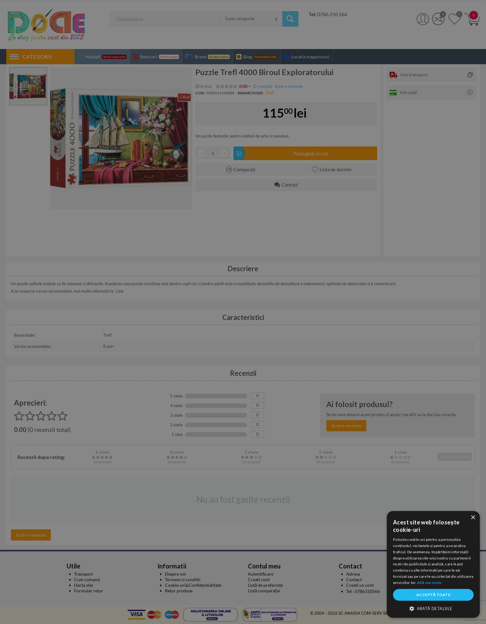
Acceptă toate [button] (433, 594)
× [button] (473, 517)
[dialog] (433, 564)
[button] (433, 608)
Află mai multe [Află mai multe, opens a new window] (429, 582)
